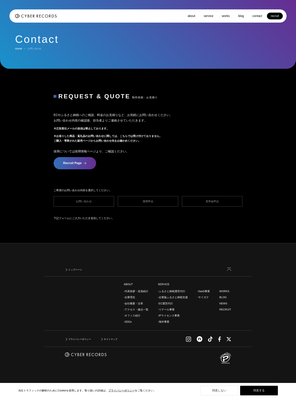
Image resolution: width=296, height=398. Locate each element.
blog (241, 16)
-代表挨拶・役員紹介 (136, 291)
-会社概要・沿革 (133, 303)
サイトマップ (110, 339)
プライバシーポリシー (121, 390)
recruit (275, 16)
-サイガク (203, 297)
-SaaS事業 (203, 291)
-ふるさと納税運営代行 (171, 291)
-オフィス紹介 (132, 315)
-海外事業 (163, 321)
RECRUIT (225, 309)
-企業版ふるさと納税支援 (173, 297)
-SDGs (128, 321)
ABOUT (128, 284)
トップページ (75, 269)
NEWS (223, 303)
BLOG (223, 297)
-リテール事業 (166, 309)
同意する (259, 390)
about (191, 16)
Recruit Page (72, 163)
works (226, 16)
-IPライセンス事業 (169, 315)
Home (18, 48)
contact (257, 16)
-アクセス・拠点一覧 (136, 309)
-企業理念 (129, 297)
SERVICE (163, 284)
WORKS (224, 291)
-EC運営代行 (165, 303)
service (208, 16)
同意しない (219, 390)
